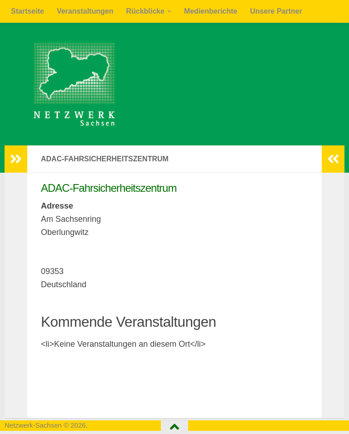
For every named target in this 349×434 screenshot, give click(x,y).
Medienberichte (210, 11)
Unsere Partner (276, 11)
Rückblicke (145, 11)
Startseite (27, 11)
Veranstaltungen (85, 11)
